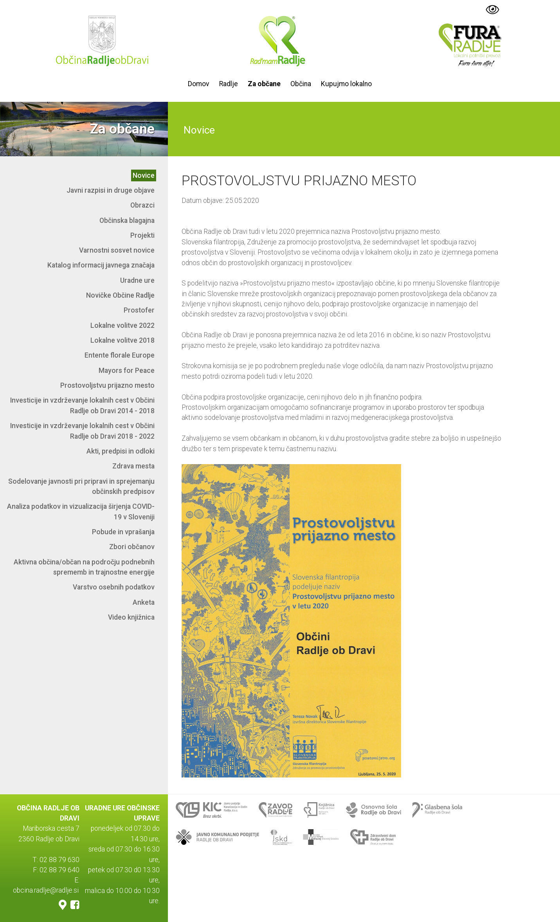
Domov (198, 84)
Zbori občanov (132, 547)
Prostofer (139, 310)
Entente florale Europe (120, 355)
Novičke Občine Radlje (120, 295)
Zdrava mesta (133, 466)
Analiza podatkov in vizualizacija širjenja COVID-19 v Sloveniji (81, 512)
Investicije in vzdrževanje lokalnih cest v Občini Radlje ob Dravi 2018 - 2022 (82, 431)
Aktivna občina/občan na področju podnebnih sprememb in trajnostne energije (84, 567)
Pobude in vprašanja (123, 532)
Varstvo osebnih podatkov (114, 587)
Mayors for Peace (127, 370)
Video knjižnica (131, 617)
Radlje (228, 84)
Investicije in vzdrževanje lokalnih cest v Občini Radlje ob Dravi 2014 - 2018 (82, 405)
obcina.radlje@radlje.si (46, 891)
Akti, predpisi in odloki (120, 451)
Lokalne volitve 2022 (122, 325)
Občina (300, 84)
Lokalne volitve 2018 (122, 340)
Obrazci (142, 205)
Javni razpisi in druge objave (111, 190)
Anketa (144, 602)
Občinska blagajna (127, 220)
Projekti (142, 235)
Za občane (264, 84)
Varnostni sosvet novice (117, 250)
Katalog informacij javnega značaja (101, 265)
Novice (144, 175)
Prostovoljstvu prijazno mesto (107, 385)
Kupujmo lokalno (346, 84)
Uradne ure (137, 280)
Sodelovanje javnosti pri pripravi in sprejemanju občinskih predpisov (81, 486)
